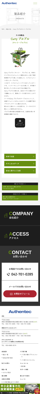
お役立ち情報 (6, 379)
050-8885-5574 (11, 345)
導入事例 (4, 375)
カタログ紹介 (7, 372)
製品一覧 (8, 29)
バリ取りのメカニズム (28, 360)
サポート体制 (24, 369)
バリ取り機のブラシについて (29, 355)
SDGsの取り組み (8, 358)
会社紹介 (4, 351)
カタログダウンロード (20, 124)
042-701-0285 (22, 274)
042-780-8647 (10, 335)
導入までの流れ (25, 375)
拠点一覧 (5, 354)
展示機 (23, 366)
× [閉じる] (38, 386)
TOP (3, 29)
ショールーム (24, 363)
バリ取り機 (23, 351)
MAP (35, 322)
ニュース (22, 379)
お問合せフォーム (22, 294)
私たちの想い (6, 363)
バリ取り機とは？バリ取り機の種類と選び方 (11, 383)
